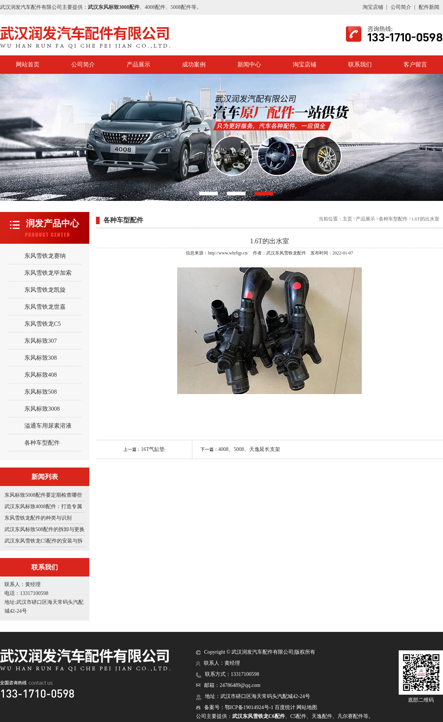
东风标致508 (40, 392)
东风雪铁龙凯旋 (45, 290)
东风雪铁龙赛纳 (45, 256)
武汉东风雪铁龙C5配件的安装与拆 (43, 541)
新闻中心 (249, 64)
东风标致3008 (42, 409)
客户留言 (415, 64)
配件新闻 (429, 7)
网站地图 (306, 707)
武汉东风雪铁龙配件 (286, 253)
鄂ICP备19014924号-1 (249, 707)
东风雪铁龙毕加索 (48, 273)
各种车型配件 (42, 442)
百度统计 (285, 707)
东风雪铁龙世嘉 (45, 307)
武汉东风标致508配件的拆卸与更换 (44, 529)
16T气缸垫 (153, 449)
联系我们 (360, 64)
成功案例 (194, 64)
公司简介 (401, 7)
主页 (347, 219)
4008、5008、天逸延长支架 (249, 449)
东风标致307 (40, 341)
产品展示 (138, 64)
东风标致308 (40, 358)
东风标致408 (40, 375)
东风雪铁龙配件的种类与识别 (38, 518)
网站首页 (28, 64)
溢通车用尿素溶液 (48, 425)
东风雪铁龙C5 (42, 324)
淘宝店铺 (373, 7)
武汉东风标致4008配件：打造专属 (43, 506)
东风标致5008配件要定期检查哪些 (43, 495)
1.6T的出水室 (425, 219)
